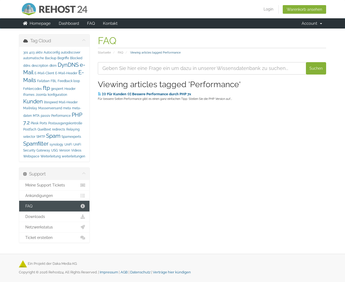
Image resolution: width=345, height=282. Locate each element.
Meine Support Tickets (54, 185)
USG (54, 150)
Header (69, 89)
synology (56, 144)
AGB (124, 272)
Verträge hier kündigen (172, 272)
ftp (46, 88)
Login (268, 9)
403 (31, 52)
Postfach (29, 129)
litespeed (51, 102)
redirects (58, 129)
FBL (54, 81)
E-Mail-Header (66, 73)
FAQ (91, 23)
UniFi (68, 144)
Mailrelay (30, 108)
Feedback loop (69, 81)
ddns (26, 66)
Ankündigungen (54, 195)
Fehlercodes (32, 89)
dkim (53, 66)
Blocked (76, 58)
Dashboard (69, 23)
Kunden (33, 101)
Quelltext (44, 129)
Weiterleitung (50, 156)
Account (312, 23)
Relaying (73, 129)
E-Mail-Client (44, 73)
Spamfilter (36, 143)
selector (29, 137)
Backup (50, 58)
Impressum (109, 272)
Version (64, 150)
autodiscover (70, 52)
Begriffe (63, 58)
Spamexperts (71, 137)
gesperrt (57, 89)
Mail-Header (68, 102)
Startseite (104, 52)
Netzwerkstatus (54, 227)
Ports (43, 123)
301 (25, 52)
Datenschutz (140, 272)
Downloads (54, 216)
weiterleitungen (73, 156)
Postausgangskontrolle (65, 123)
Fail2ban (43, 81)
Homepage (37, 23)
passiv (45, 116)
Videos (76, 150)
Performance (61, 116)
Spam (53, 136)
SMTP (40, 137)
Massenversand (50, 108)
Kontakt (110, 23)
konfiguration (57, 95)
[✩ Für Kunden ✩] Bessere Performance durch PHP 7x (144, 94)
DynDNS (68, 65)
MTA (36, 116)
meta (67, 108)
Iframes (28, 95)
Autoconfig (52, 52)
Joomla (41, 95)
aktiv (39, 52)
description (40, 66)
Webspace (31, 156)
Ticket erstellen (54, 237)
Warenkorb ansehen (304, 9)
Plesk (35, 123)
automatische (33, 58)
